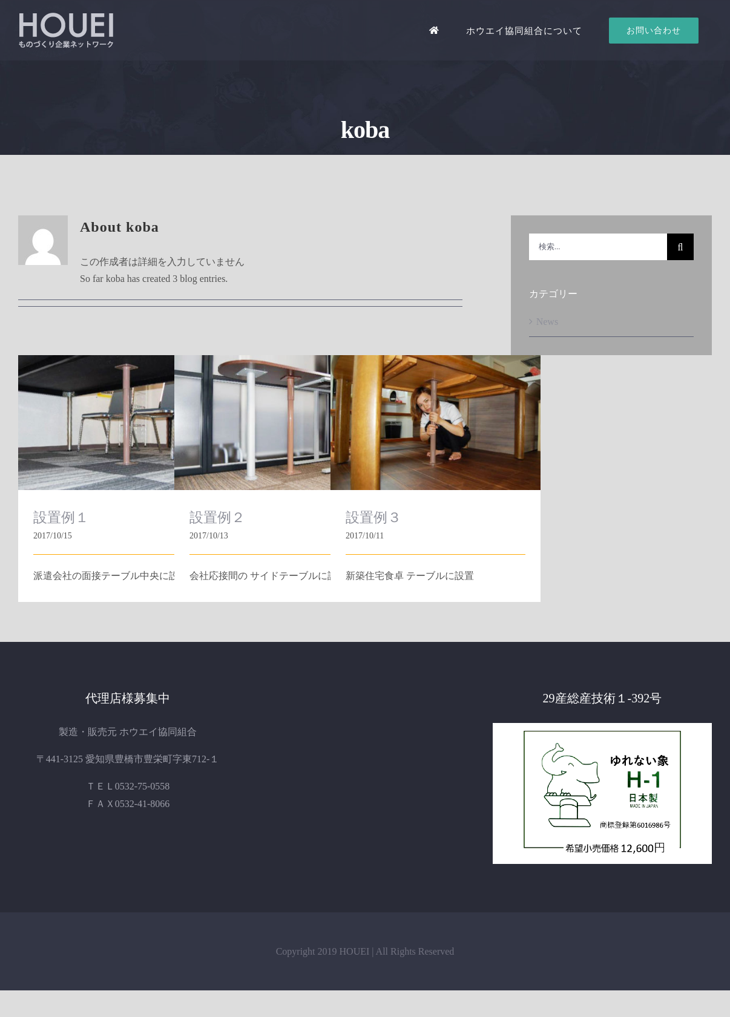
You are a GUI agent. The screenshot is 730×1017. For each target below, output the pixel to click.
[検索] (680, 247)
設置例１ (61, 517)
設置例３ (373, 517)
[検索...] (598, 247)
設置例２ (217, 517)
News (547, 321)
